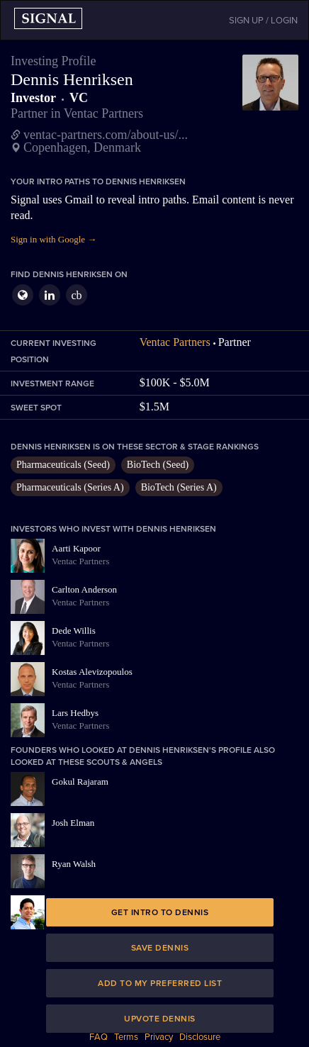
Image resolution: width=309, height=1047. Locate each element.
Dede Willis (74, 630)
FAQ (98, 1037)
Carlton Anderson (84, 589)
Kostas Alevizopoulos (92, 671)
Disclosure (199, 1037)
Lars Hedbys (75, 712)
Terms (126, 1037)
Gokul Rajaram (80, 781)
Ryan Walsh (74, 863)
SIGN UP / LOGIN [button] (263, 20)
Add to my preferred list (160, 983)
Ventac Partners (175, 342)
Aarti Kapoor (76, 548)
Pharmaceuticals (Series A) (70, 487)
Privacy (159, 1037)
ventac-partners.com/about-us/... (105, 135)
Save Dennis (160, 948)
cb (76, 295)
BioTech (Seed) (158, 464)
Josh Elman (73, 822)
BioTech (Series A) (179, 487)
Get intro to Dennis (160, 912)
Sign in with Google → (53, 239)
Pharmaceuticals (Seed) (63, 464)
